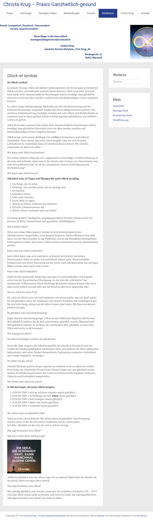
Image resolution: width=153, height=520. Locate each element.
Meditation (108, 13)
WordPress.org (121, 120)
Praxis (10, 13)
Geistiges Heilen (48, 13)
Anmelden (118, 106)
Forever (91, 13)
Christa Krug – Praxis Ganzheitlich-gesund (49, 4)
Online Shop (127, 13)
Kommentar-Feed (122, 115)
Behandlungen (72, 13)
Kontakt (145, 13)
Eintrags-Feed (120, 110)
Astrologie (26, 13)
